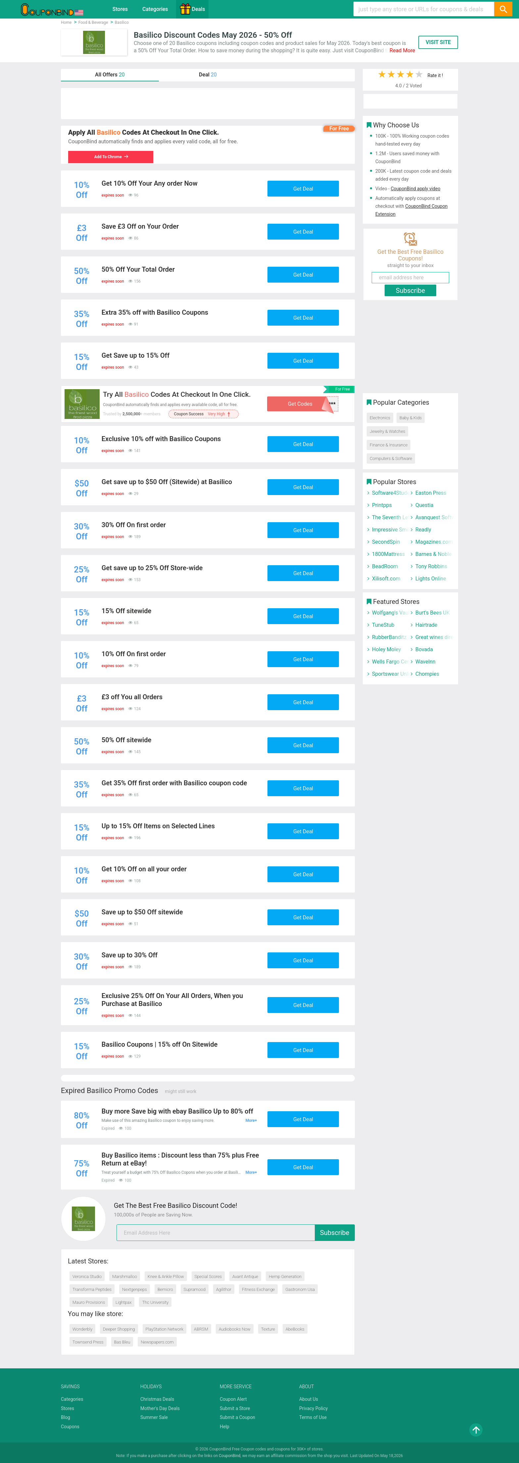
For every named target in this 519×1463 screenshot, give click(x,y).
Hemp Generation (285, 1276)
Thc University (155, 1302)
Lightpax (123, 1302)
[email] (235, 1233)
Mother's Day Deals (160, 1408)
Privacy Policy (313, 1408)
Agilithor (223, 1289)
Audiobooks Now (235, 1329)
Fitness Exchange (258, 1289)
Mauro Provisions (88, 1302)
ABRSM (201, 1329)
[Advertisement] (208, 103)
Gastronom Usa (300, 1289)
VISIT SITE (438, 42)
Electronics (380, 417)
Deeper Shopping (119, 1329)
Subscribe (334, 1233)
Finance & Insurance (388, 444)
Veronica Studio (87, 1276)
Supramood (195, 1289)
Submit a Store (235, 1408)
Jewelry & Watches (387, 431)
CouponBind (229, 1455)
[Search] (503, 9)
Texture (268, 1329)
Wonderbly (82, 1329)
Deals (192, 9)
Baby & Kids (411, 417)
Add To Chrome (113, 157)
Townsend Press (88, 1342)
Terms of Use (313, 1417)
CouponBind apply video (415, 188)
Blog (65, 1417)
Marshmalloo (124, 1276)
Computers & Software (391, 458)
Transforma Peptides (92, 1289)
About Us (308, 1399)
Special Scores (208, 1276)
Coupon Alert (233, 1399)
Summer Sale (154, 1417)
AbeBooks (295, 1329)
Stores (120, 9)
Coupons (70, 1426)
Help (224, 1426)
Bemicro (165, 1289)
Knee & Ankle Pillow (166, 1276)
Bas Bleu (122, 1342)
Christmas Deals (157, 1399)
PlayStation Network (164, 1329)
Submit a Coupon (237, 1417)
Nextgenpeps (134, 1289)
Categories (155, 9)
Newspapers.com (157, 1342)
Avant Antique (245, 1276)
